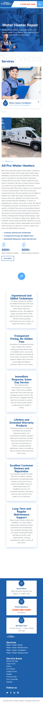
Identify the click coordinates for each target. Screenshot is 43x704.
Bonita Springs (12, 661)
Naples (9, 674)
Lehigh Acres (11, 671)
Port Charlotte (12, 679)
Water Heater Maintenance (17, 647)
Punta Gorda (11, 677)
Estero (9, 666)
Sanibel (9, 682)
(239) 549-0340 (27, 4)
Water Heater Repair (14, 645)
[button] (2, 111)
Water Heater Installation (16, 650)
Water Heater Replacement (17, 653)
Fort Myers (10, 669)
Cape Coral (10, 664)
